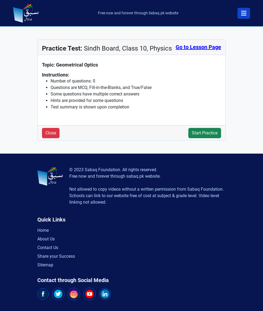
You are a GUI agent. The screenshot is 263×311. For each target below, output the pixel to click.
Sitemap (45, 264)
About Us (46, 238)
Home (43, 230)
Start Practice (205, 132)
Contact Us (47, 247)
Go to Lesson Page (198, 47)
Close (50, 132)
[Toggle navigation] (244, 13)
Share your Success (56, 256)
